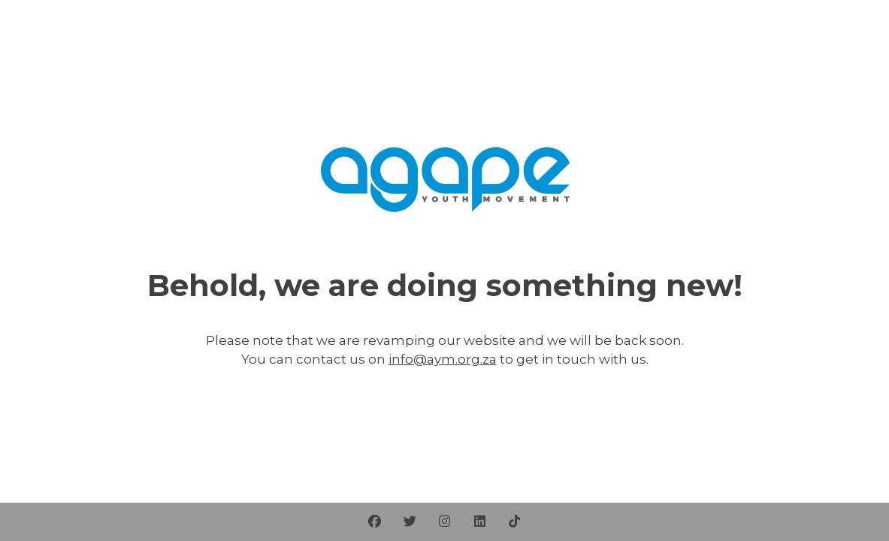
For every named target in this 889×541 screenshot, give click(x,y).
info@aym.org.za (443, 359)
